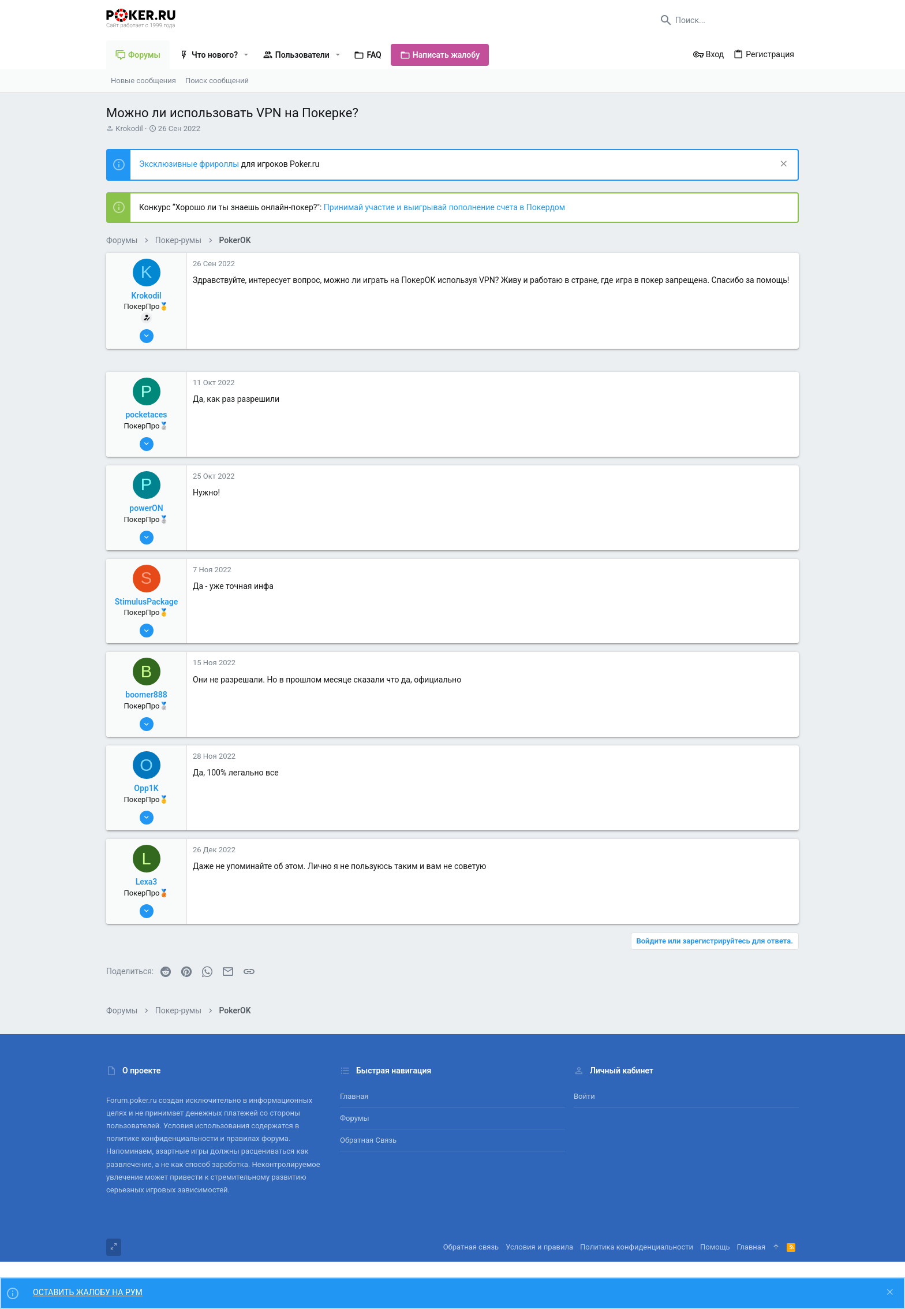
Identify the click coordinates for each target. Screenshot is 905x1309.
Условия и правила (539, 1247)
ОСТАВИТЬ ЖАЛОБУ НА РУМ (88, 1292)
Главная (354, 1096)
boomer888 (146, 694)
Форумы (354, 1118)
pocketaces (146, 414)
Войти (584, 1096)
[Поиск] (727, 20)
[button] (246, 55)
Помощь (715, 1247)
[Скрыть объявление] (782, 165)
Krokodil (129, 128)
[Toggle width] (113, 1247)
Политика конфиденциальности (636, 1247)
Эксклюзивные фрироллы (190, 164)
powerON (146, 508)
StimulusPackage (146, 601)
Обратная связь (368, 1140)
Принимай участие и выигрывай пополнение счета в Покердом (444, 207)
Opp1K (146, 788)
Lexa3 (147, 881)
